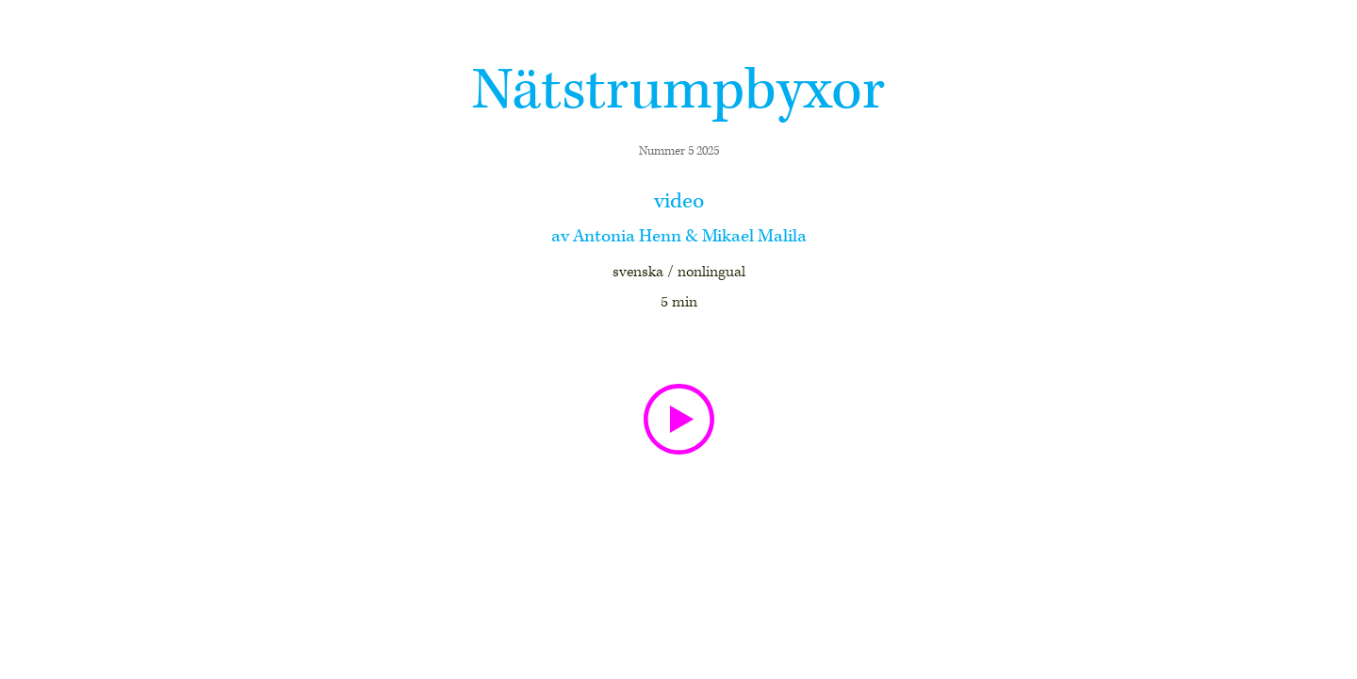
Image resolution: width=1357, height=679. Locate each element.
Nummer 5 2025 (679, 151)
